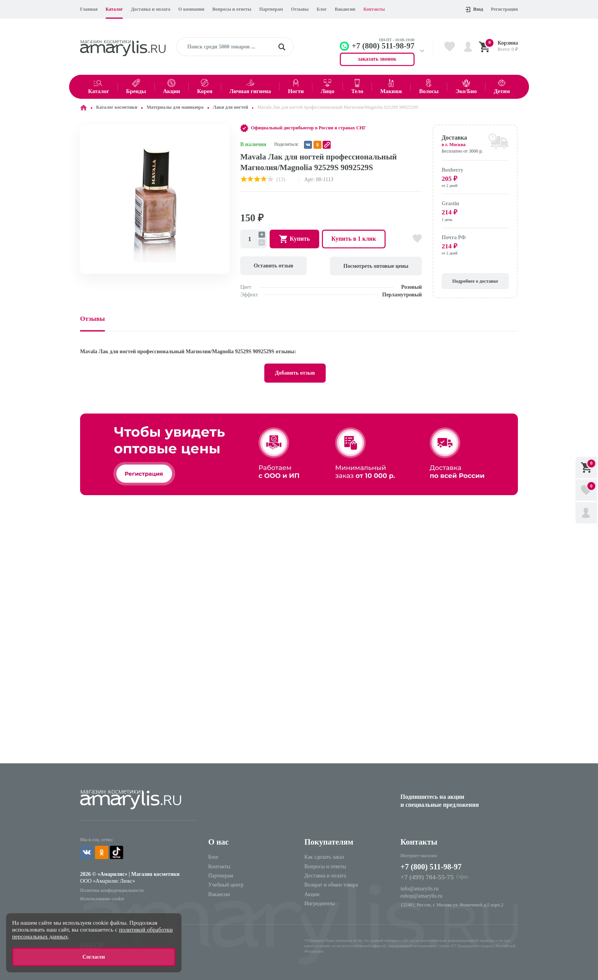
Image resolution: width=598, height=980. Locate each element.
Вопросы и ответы (231, 9)
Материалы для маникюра (174, 107)
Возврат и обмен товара (331, 884)
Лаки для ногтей (230, 107)
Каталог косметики (116, 107)
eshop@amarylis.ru (421, 895)
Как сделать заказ (324, 856)
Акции (311, 893)
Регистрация (504, 9)
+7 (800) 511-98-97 (431, 866)
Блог (322, 9)
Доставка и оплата (150, 9)
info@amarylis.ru (419, 888)
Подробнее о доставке (475, 280)
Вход (474, 9)
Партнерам (271, 9)
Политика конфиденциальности (111, 889)
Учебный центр (226, 884)
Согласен (94, 957)
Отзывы (300, 9)
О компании (191, 9)
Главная (89, 9)
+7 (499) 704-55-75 (426, 876)
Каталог (114, 9)
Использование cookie (102, 897)
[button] (223, 131)
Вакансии (345, 9)
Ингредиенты (319, 903)
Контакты (374, 9)
